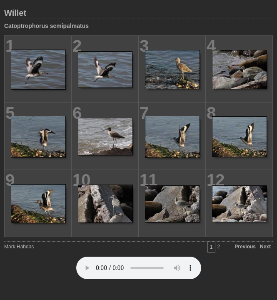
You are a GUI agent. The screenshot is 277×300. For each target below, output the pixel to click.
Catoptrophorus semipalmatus (46, 25)
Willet (15, 13)
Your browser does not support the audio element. (138, 268)
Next (265, 247)
